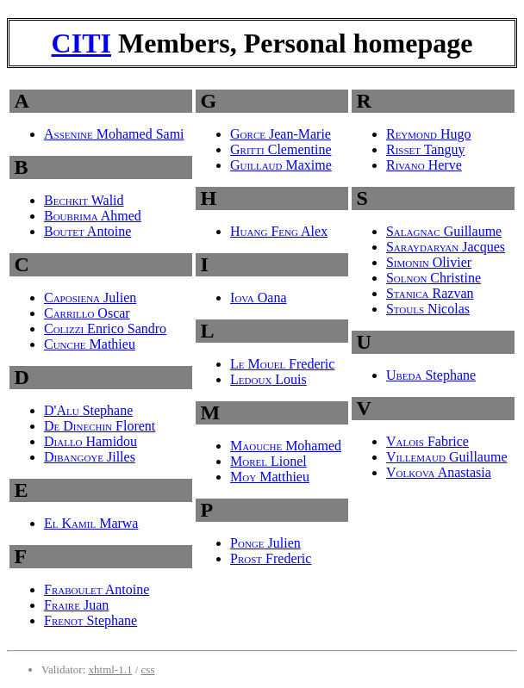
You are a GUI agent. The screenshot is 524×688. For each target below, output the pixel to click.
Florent (99, 425)
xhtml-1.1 (111, 669)
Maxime (281, 165)
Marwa (91, 523)
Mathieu (89, 344)
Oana (258, 297)
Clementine (280, 149)
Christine (433, 277)
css (148, 669)
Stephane (88, 410)
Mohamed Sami (114, 134)
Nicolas (428, 308)
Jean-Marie (280, 134)
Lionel (268, 461)
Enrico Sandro (105, 328)
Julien (90, 297)
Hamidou (90, 441)
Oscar (87, 313)
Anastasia (438, 472)
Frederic (282, 363)
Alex (279, 231)
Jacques (445, 246)
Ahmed (92, 215)
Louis (268, 379)
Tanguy (425, 149)
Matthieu (269, 476)
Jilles (89, 456)
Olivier (428, 262)
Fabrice (427, 441)
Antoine (87, 231)
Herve (424, 165)
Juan (76, 605)
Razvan (430, 293)
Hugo (428, 134)
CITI (81, 43)
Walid (84, 200)
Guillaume (444, 231)
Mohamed (285, 445)
